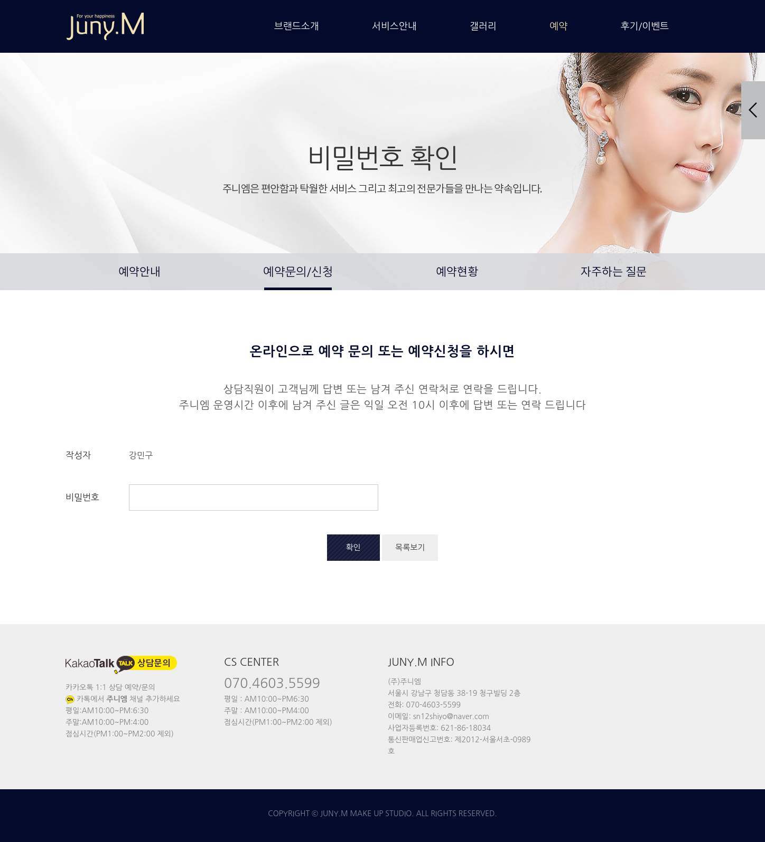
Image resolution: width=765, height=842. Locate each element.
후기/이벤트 (645, 26)
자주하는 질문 (614, 272)
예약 (558, 26)
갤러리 (483, 26)
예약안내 (139, 272)
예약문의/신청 (298, 272)
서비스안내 (394, 26)
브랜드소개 (296, 26)
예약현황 (457, 272)
